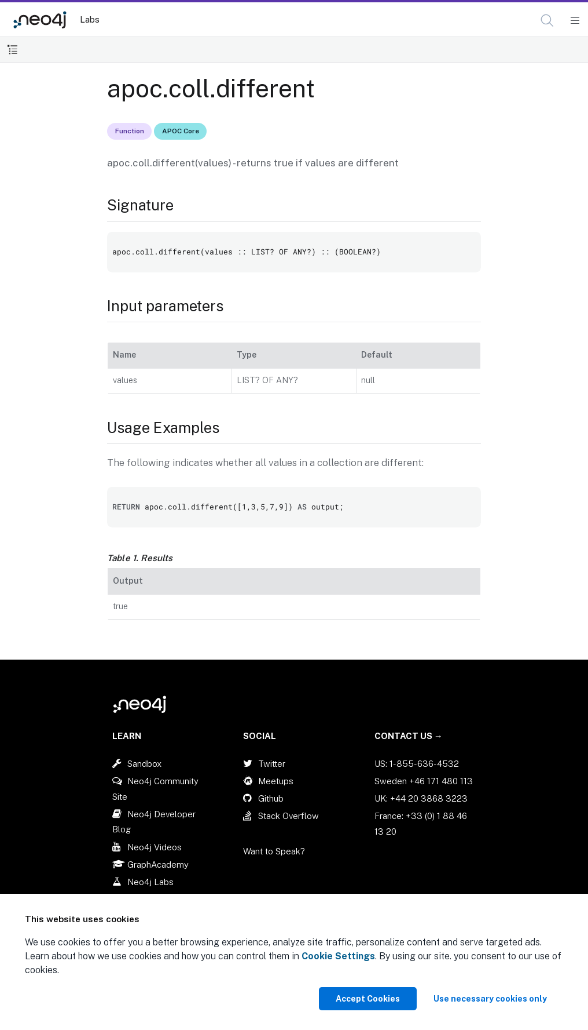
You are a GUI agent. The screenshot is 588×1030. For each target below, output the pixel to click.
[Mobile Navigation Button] (574, 20)
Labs (90, 19)
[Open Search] (547, 20)
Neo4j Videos (154, 847)
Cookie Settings (338, 956)
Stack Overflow (288, 816)
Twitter (271, 764)
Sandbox (144, 764)
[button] (547, 20)
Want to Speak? (274, 851)
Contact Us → (408, 736)
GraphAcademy (158, 864)
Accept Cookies (368, 998)
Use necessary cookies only (490, 998)
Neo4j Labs (150, 882)
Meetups (275, 781)
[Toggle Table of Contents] (12, 49)
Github (271, 798)
